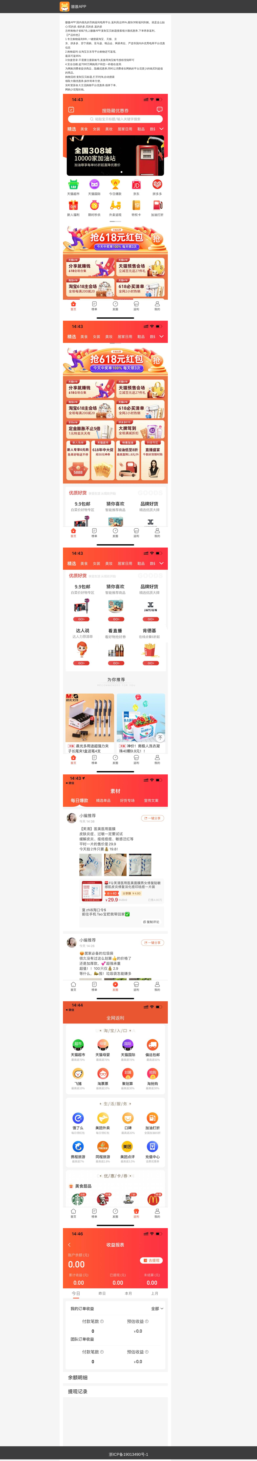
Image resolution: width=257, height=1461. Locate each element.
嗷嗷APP (78, 6)
